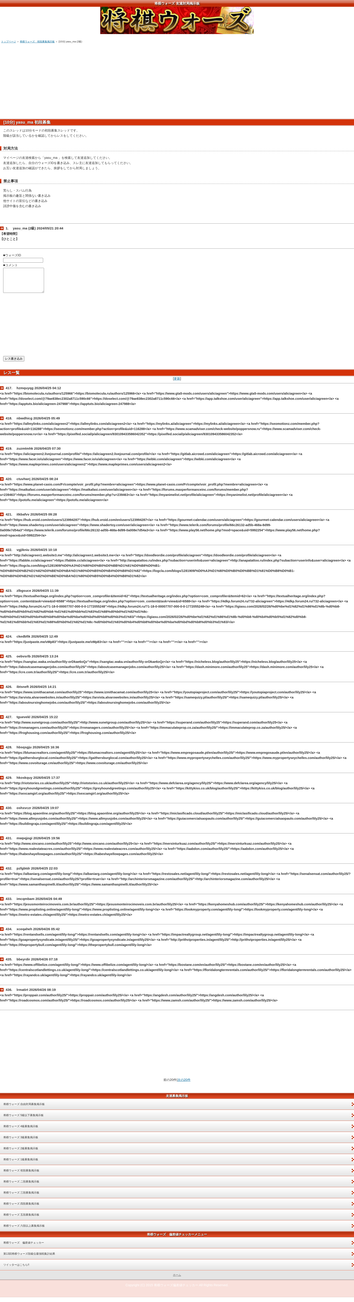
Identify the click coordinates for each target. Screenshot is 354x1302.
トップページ (8, 41)
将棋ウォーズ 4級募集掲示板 (20, 1131)
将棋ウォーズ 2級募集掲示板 (20, 1153)
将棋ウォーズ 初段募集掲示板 (37, 41)
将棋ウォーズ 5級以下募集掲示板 (23, 1120)
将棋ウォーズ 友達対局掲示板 (176, 3)
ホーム (177, 1279)
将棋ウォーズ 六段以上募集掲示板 (24, 1230)
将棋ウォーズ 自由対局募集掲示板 (24, 1108)
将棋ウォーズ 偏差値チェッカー (23, 1247)
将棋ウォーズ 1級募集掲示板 (20, 1164)
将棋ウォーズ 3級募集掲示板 (20, 1142)
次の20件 (184, 1084)
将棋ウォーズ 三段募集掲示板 (21, 1197)
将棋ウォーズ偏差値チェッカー (176, 1290)
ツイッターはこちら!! (16, 1269)
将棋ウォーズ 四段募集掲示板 (21, 1208)
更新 (177, 383)
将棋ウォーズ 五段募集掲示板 (21, 1219)
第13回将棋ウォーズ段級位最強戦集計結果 (29, 1258)
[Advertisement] (138, 79)
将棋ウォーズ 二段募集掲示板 (21, 1186)
